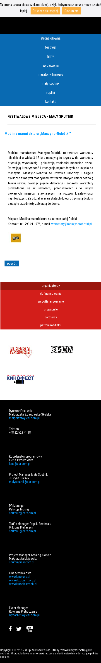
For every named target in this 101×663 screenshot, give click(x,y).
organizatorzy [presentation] (51, 286)
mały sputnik (50, 83)
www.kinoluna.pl (19, 576)
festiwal (50, 47)
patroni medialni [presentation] (50, 325)
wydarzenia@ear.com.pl (24, 615)
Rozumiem (72, 11)
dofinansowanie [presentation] (50, 294)
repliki (50, 92)
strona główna (50, 38)
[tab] (50, 286)
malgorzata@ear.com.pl (24, 418)
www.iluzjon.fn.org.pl (22, 580)
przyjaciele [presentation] (51, 309)
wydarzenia (51, 65)
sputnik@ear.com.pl (21, 562)
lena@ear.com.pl (19, 464)
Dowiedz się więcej (45, 11)
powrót (12, 263)
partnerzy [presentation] (51, 317)
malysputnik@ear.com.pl (24, 482)
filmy (50, 56)
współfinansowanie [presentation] (51, 301)
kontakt (50, 101)
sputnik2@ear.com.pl (22, 513)
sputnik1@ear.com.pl (22, 531)
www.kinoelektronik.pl (23, 584)
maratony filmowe (50, 74)
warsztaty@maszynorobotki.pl (71, 224)
